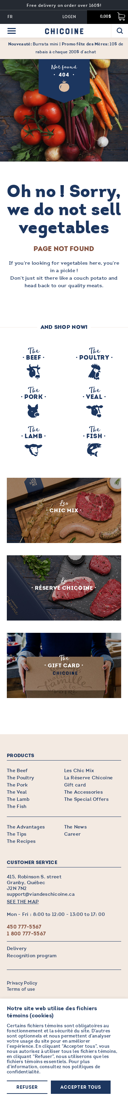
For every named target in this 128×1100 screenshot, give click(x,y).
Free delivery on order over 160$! (64, 5)
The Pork (17, 785)
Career (72, 834)
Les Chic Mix (79, 771)
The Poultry (20, 778)
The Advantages (26, 827)
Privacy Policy (22, 983)
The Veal (17, 792)
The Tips (16, 834)
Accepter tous (80, 1087)
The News (75, 827)
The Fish (16, 806)
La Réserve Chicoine (88, 778)
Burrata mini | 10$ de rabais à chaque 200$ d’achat (65, 48)
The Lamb (18, 799)
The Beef (17, 771)
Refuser (27, 1087)
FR (10, 17)
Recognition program (32, 956)
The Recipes (21, 841)
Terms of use (21, 989)
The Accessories (83, 792)
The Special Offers (86, 799)
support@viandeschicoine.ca (41, 894)
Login (69, 17)
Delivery (17, 948)
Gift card (75, 785)
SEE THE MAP (23, 902)
